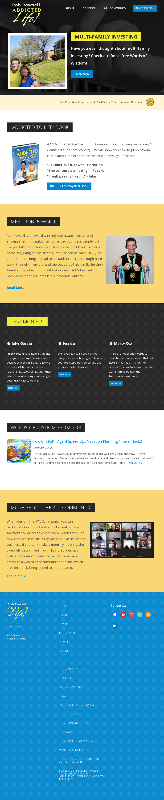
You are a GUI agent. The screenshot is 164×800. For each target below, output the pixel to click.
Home (62, 606)
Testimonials (68, 633)
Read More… (17, 287)
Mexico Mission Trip (72, 750)
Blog (62, 696)
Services (64, 642)
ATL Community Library (75, 723)
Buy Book (65, 732)
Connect (89, 8)
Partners (65, 651)
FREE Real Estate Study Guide (78, 705)
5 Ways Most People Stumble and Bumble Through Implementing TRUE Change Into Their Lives (81, 775)
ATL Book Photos (70, 714)
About (69, 8)
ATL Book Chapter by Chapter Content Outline (79, 760)
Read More (13, 388)
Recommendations (72, 669)
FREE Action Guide (71, 687)
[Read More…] (134, 463)
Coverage (65, 624)
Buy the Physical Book (69, 186)
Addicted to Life (27, 276)
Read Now (82, 74)
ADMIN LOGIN (14, 626)
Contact (64, 660)
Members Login (145, 8)
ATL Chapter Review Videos (76, 741)
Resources (66, 678)
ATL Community (115, 8)
